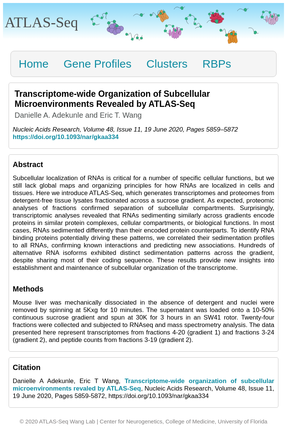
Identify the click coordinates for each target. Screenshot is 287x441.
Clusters (167, 64)
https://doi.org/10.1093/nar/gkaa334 (65, 137)
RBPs (217, 64)
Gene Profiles (98, 64)
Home (34, 64)
